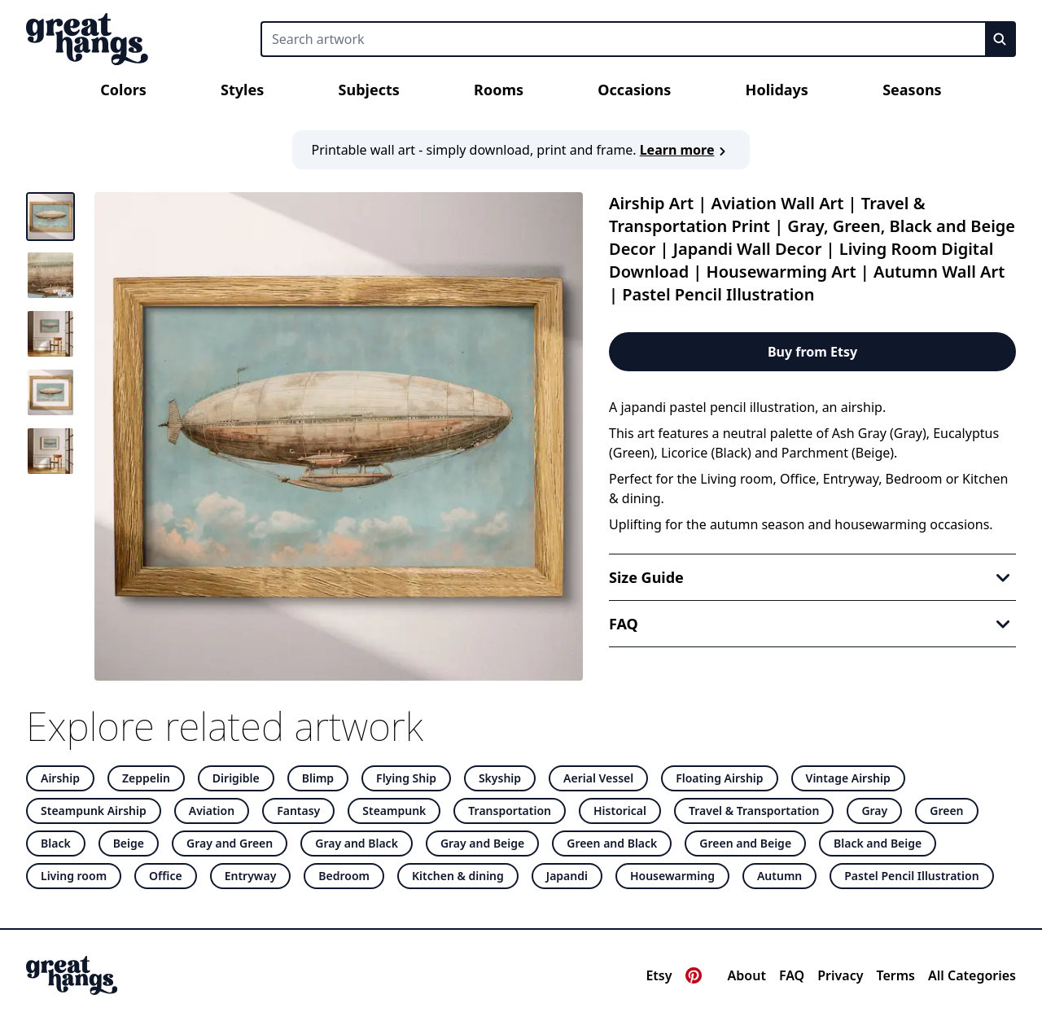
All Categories (972, 975)
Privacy (840, 975)
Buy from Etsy (812, 352)
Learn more (685, 150)
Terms (895, 975)
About (747, 975)
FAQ (791, 975)
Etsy (659, 975)
